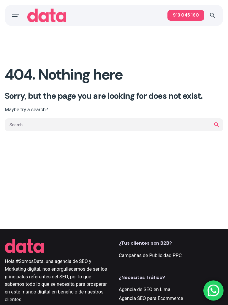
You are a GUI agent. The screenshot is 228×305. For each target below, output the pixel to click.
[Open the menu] (15, 15)
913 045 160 (186, 15)
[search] (216, 124)
